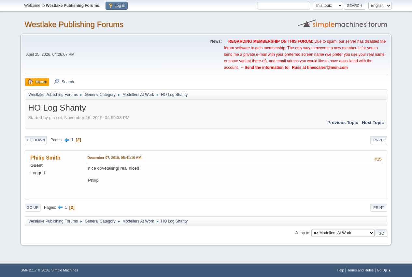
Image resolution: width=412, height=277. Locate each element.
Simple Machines (64, 270)
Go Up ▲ (384, 270)
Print (378, 140)
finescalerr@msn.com (327, 67)
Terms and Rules (360, 270)
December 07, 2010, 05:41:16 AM (114, 158)
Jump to (302, 233)
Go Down (36, 140)
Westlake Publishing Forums (73, 24)
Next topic (373, 122)
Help (340, 270)
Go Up (32, 207)
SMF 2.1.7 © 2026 (35, 270)
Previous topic (342, 122)
